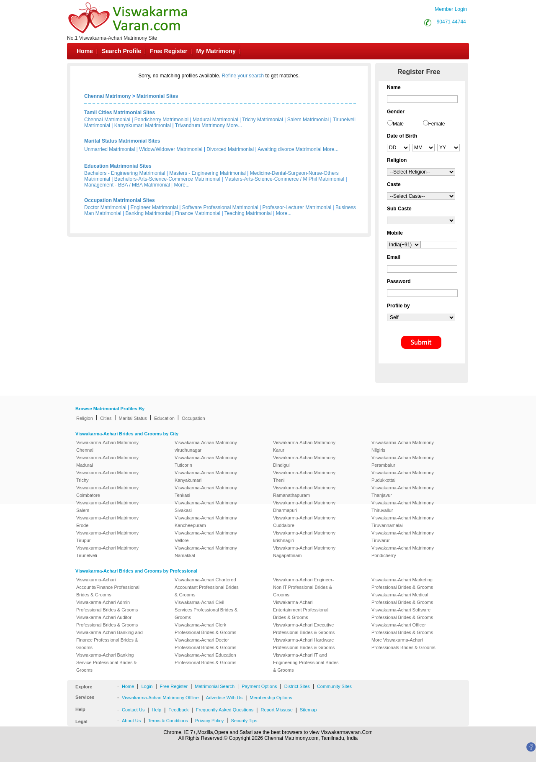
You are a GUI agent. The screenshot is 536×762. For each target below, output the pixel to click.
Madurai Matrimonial (215, 120)
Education (164, 418)
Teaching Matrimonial (248, 213)
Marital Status (133, 418)
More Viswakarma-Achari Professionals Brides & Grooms (403, 643)
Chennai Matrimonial (107, 120)
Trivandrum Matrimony (200, 125)
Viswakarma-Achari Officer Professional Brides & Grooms (402, 628)
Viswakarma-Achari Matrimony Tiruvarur (402, 536)
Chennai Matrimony (107, 96)
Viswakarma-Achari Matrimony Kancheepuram (206, 521)
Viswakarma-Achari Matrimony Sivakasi (206, 506)
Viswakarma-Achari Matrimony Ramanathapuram (304, 491)
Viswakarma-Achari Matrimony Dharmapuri (304, 506)
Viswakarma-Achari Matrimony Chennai (107, 446)
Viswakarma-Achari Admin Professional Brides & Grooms (107, 606)
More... (234, 125)
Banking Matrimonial (148, 213)
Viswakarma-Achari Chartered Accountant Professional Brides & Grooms (207, 587)
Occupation (193, 418)
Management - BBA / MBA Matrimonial (127, 185)
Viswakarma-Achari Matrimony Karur (304, 446)
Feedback (178, 709)
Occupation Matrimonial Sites (119, 200)
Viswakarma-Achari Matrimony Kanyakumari (206, 476)
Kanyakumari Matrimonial (142, 125)
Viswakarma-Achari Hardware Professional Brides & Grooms (304, 643)
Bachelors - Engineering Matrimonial (124, 173)
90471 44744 (451, 22)
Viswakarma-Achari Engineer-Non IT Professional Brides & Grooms (303, 587)
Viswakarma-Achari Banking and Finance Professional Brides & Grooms (109, 640)
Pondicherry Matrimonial (161, 120)
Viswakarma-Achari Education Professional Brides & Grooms (205, 658)
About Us (131, 720)
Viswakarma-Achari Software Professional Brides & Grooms (402, 613)
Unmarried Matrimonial (109, 149)
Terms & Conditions (168, 720)
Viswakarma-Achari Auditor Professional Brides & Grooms (107, 621)
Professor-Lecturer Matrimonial (297, 207)
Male (398, 124)
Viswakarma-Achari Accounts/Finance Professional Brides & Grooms (107, 587)
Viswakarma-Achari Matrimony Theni (304, 476)
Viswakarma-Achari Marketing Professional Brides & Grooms (402, 583)
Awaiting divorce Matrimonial (290, 149)
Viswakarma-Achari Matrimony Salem (107, 506)
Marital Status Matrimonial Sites (122, 141)
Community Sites (334, 686)
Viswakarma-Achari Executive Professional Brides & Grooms (304, 628)
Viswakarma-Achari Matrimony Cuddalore (304, 521)
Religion (84, 418)
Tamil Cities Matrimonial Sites (119, 112)
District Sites (297, 686)
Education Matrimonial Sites (118, 166)
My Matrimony (216, 51)
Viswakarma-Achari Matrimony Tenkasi (206, 491)
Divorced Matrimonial (230, 149)
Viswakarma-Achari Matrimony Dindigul (304, 461)
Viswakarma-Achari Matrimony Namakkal (206, 551)
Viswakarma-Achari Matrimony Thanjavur (402, 491)
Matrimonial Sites (157, 96)
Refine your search (243, 76)
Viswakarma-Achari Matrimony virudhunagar (206, 446)
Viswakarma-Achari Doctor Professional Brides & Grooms (205, 643)
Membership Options (271, 697)
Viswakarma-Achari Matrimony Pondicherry (402, 551)
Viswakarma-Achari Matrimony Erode (107, 521)
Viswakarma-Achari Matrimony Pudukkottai (402, 476)
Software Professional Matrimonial (220, 207)
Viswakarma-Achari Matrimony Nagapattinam (304, 551)
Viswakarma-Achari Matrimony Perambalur (402, 461)
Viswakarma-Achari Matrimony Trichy (107, 476)
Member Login (451, 9)
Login (146, 686)
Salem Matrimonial (308, 120)
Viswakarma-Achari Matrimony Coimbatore (107, 491)
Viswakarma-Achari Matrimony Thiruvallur (402, 506)
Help (157, 709)
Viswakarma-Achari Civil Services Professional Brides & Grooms (206, 610)
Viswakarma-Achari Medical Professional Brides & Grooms (402, 598)
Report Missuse (276, 709)
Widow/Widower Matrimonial (170, 149)
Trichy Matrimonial (262, 120)
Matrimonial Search (214, 686)
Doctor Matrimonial (105, 207)
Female (436, 124)
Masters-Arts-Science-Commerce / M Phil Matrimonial (284, 179)
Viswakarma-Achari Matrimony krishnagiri (304, 536)
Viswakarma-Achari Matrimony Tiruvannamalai (402, 521)
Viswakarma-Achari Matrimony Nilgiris (402, 446)
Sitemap (308, 709)
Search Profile (121, 51)
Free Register (168, 51)
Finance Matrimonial (197, 213)
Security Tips (244, 720)
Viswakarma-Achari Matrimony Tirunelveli (107, 551)
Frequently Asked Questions (225, 709)
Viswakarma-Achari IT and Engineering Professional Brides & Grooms (306, 662)
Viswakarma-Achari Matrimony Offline (160, 697)
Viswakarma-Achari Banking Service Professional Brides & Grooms (106, 662)
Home (85, 51)
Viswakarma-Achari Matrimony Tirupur (107, 536)
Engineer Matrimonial (154, 207)
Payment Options (259, 686)
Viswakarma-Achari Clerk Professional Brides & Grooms (205, 628)
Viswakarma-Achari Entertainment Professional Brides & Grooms (300, 610)
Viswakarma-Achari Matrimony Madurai (107, 461)
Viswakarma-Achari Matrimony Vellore (206, 536)
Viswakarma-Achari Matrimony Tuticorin (206, 461)
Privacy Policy (209, 720)
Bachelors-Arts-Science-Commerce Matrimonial (167, 179)
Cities (106, 418)
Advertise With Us (224, 697)
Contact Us (133, 709)
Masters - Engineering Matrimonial (207, 173)
